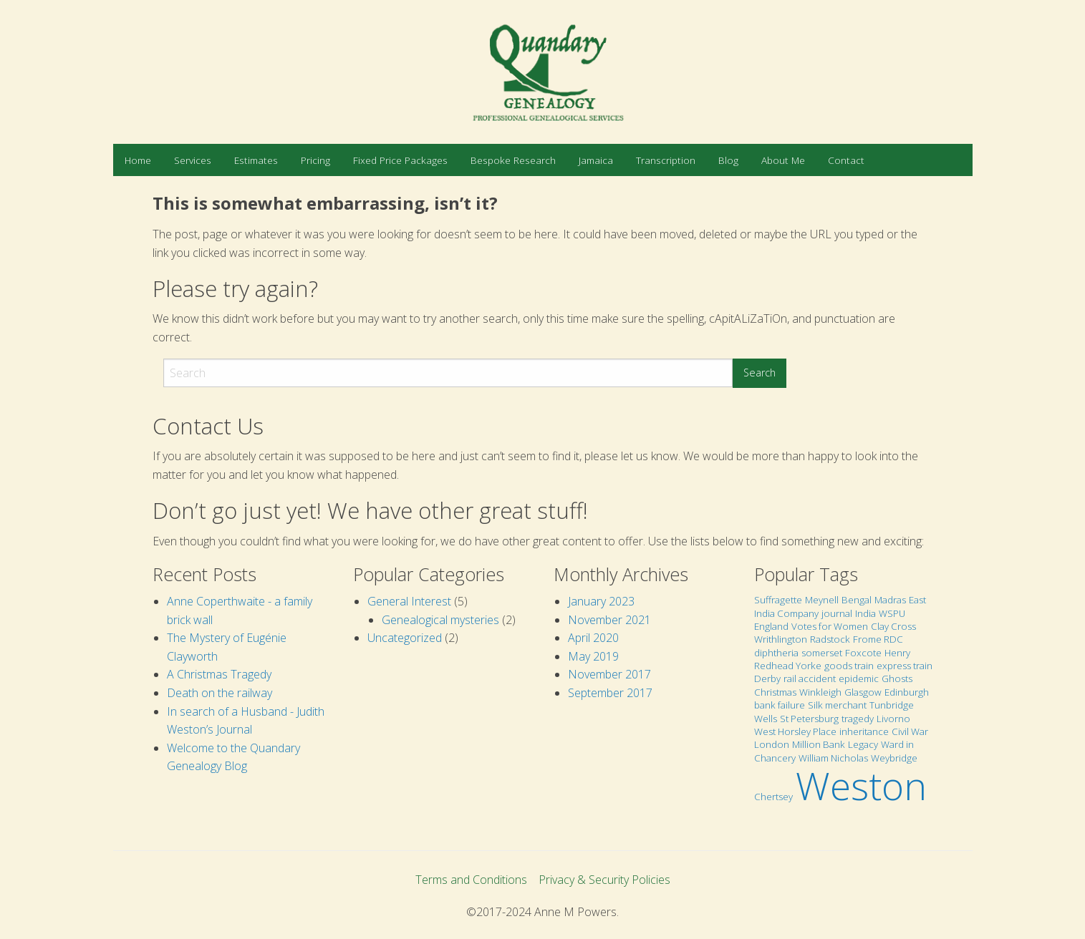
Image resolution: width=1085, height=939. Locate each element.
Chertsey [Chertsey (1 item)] (773, 796)
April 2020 (593, 638)
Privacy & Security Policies (604, 879)
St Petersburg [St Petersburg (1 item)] (809, 718)
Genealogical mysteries (440, 620)
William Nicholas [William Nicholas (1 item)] (833, 757)
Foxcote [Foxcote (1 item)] (863, 652)
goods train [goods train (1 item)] (849, 665)
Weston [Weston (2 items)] (861, 785)
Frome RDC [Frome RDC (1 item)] (878, 639)
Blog (728, 160)
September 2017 (610, 693)
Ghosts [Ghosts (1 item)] (897, 678)
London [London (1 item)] (771, 744)
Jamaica (596, 160)
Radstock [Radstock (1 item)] (830, 639)
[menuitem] (138, 160)
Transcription (665, 160)
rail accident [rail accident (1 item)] (809, 678)
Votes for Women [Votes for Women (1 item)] (829, 626)
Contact (846, 160)
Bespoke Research (513, 160)
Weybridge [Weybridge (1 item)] (894, 757)
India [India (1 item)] (865, 613)
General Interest (409, 601)
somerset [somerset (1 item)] (821, 652)
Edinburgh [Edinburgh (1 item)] (906, 692)
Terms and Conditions (471, 879)
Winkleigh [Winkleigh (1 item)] (820, 692)
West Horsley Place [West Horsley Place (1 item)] (795, 731)
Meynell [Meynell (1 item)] (822, 599)
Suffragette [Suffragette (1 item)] (778, 599)
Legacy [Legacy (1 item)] (863, 744)
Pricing (315, 160)
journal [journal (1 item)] (836, 613)
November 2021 (609, 620)
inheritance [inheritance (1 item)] (864, 731)
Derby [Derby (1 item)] (767, 678)
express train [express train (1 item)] (904, 665)
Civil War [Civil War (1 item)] (910, 731)
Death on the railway (219, 693)
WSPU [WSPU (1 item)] (892, 613)
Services (192, 160)
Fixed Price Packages (400, 160)
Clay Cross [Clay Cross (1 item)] (893, 626)
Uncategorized (404, 638)
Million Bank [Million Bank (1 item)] (818, 744)
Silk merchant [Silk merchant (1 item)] (837, 705)
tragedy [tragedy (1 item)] (858, 718)
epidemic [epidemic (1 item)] (859, 678)
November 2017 (609, 674)
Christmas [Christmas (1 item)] (775, 692)
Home (138, 160)
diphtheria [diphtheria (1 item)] (776, 652)
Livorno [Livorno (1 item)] (893, 718)
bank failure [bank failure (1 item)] (779, 705)
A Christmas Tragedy (219, 674)
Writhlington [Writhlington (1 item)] (780, 639)
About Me (783, 160)
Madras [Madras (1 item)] (890, 599)
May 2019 (593, 656)
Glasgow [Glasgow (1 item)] (863, 692)
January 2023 (601, 601)
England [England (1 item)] (771, 626)
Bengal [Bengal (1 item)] (857, 599)
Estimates (256, 160)
